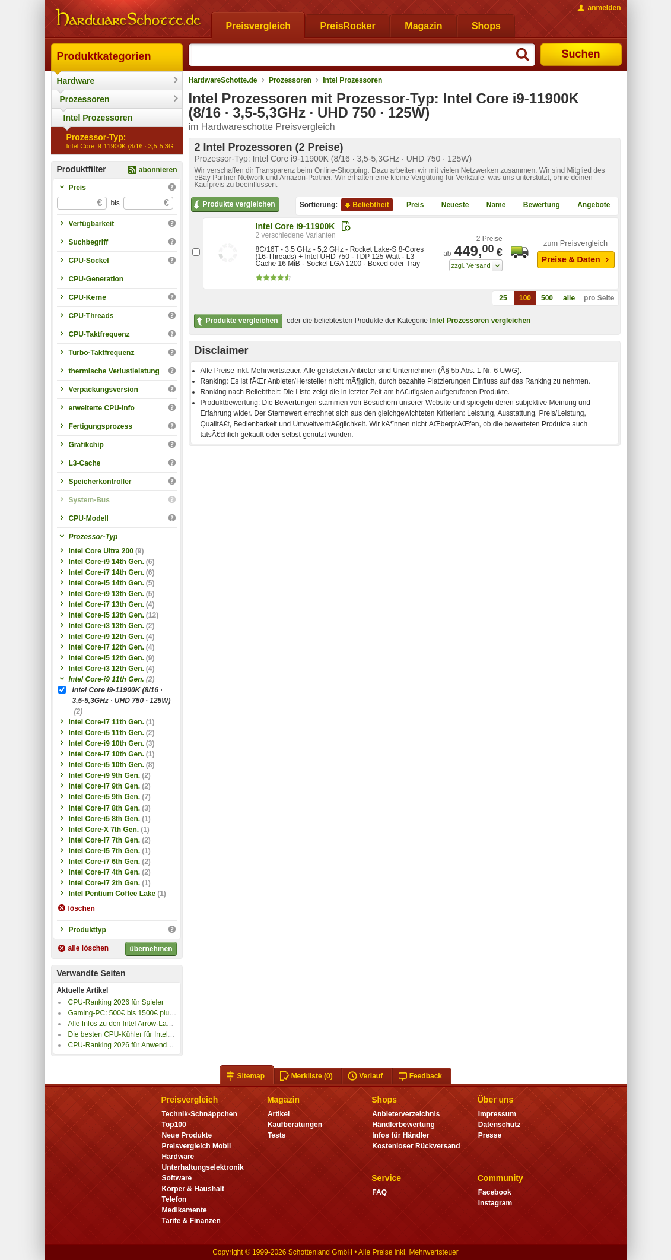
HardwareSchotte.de (223, 80)
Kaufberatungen (295, 1124)
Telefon (174, 1199)
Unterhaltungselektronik (203, 1167)
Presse (489, 1135)
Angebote (589, 205)
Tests (277, 1135)
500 (547, 298)
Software (177, 1178)
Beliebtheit (366, 205)
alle (569, 298)
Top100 (174, 1124)
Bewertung (537, 205)
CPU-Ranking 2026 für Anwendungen (127, 1045)
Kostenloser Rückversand (416, 1146)
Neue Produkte (187, 1135)
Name (491, 205)
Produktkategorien (104, 56)
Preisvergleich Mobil (196, 1146)
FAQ (379, 1192)
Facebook (494, 1192)
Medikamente (184, 1210)
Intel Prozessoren (98, 117)
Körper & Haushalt (193, 1189)
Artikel (279, 1114)
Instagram (495, 1203)
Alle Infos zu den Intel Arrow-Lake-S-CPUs (135, 1024)
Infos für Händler (400, 1135)
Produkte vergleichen (233, 205)
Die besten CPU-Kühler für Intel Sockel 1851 (138, 1034)
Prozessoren (85, 99)
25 (503, 298)
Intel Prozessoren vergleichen (480, 320)
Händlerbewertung (403, 1124)
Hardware (76, 81)
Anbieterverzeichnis (406, 1114)
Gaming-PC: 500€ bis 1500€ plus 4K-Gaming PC (145, 1013)
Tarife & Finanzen (191, 1221)
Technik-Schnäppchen (199, 1114)
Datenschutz (499, 1124)
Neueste (450, 205)
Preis (410, 205)
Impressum (497, 1114)
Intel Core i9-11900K (295, 226)
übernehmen (150, 949)
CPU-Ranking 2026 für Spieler (116, 1002)
